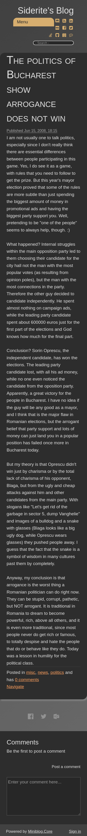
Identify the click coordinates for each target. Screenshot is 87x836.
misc (30, 672)
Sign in (75, 831)
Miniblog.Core (40, 831)
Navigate (15, 686)
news (43, 672)
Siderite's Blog (46, 10)
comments (27, 679)
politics (57, 672)
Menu (22, 21)
